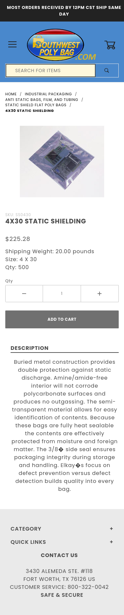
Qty (9, 281)
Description (30, 348)
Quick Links (28, 542)
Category (26, 529)
